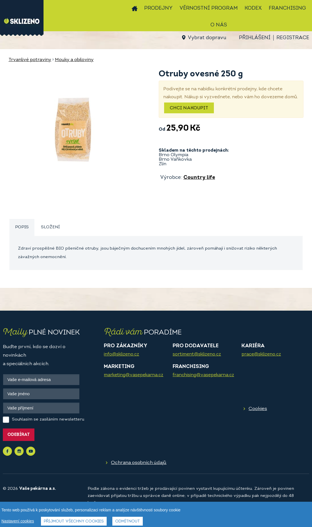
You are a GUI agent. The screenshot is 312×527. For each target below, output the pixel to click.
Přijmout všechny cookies (74, 521)
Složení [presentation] (50, 227)
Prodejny (158, 8)
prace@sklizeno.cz (261, 354)
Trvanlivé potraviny (30, 60)
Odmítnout (127, 521)
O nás (218, 25)
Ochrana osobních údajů (138, 462)
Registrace (292, 38)
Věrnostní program (208, 8)
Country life (199, 177)
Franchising (287, 8)
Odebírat (18, 435)
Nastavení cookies (17, 521)
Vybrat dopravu (207, 38)
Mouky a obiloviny (74, 60)
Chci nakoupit (189, 108)
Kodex (253, 8)
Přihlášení (254, 38)
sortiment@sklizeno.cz (197, 354)
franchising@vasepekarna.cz (203, 375)
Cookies (258, 408)
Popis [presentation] (22, 227)
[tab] (21, 227)
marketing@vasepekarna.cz (133, 375)
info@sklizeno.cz (121, 354)
